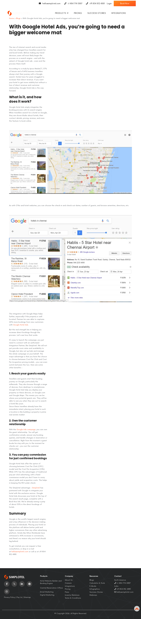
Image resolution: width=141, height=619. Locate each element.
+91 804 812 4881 (94, 3)
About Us (69, 580)
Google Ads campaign (26, 429)
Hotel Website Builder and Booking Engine (51, 582)
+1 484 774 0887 (72, 3)
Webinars (93, 595)
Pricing (78, 13)
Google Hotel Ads (20, 325)
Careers (68, 583)
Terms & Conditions (73, 598)
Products (60, 13)
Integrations (118, 13)
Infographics (95, 589)
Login (109, 3)
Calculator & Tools (97, 583)
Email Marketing (46, 592)
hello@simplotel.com (49, 3)
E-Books (93, 586)
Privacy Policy (9, 597)
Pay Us (19, 597)
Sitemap (27, 597)
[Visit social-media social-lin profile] (22, 584)
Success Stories (96, 13)
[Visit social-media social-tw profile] (14, 584)
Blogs (92, 580)
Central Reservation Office (51, 588)
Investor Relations (72, 595)
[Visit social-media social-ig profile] (7, 591)
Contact (117, 576)
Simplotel (36, 488)
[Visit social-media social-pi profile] (29, 584)
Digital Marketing (47, 595)
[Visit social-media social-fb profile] (7, 584)
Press (67, 592)
